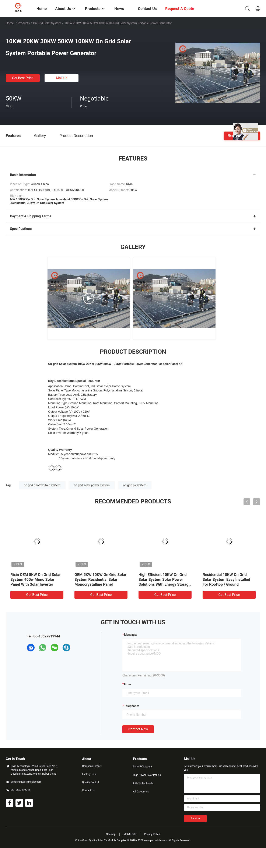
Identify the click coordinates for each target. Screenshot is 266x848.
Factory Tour (89, 774)
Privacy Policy (152, 834)
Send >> (195, 818)
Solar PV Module (142, 766)
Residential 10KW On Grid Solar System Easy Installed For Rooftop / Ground (226, 579)
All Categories (141, 791)
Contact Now (138, 729)
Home (10, 23)
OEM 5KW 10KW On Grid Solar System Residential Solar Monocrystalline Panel (100, 579)
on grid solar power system (91, 485)
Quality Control (90, 782)
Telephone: (131, 706)
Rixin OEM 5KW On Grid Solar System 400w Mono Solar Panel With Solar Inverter (35, 579)
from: (128, 684)
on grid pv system (134, 485)
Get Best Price (23, 78)
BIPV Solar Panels (143, 783)
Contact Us (88, 790)
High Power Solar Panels (147, 775)
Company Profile (91, 766)
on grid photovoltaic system (42, 485)
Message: (130, 634)
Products (24, 23)
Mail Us (61, 78)
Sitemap (111, 834)
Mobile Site (129, 834)
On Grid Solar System (47, 23)
